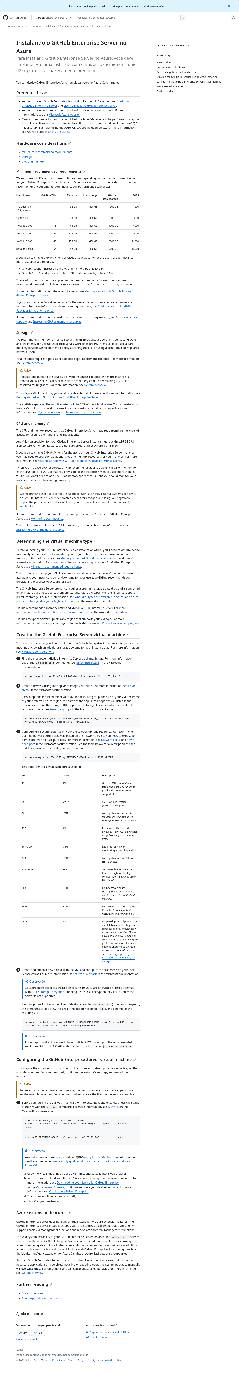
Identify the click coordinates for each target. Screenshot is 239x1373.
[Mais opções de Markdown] (189, 45)
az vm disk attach (86, 974)
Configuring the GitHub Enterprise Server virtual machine (76, 1059)
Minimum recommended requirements (47, 152)
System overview (32, 363)
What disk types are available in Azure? (100, 597)
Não (38, 1332)
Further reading (34, 1284)
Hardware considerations (43, 143)
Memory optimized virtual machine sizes (87, 558)
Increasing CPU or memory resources (57, 321)
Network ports (110, 740)
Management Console (50, 1187)
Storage (27, 157)
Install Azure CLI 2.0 (57, 132)
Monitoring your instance (47, 518)
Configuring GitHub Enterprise (68, 1191)
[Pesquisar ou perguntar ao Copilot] (131, 17)
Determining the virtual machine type (56, 541)
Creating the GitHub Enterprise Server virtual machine (72, 634)
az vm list (114, 1107)
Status (71, 1360)
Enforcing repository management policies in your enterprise (118, 957)
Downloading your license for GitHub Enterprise (88, 1182)
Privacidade (58, 1360)
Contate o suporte (98, 1337)
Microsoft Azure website (64, 114)
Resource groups (60, 709)
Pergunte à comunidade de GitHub (107, 1332)
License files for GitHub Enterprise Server (90, 105)
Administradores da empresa (24, 26)
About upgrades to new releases (42, 1298)
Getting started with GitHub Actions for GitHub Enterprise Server (57, 397)
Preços (82, 1360)
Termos (45, 1360)
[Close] (229, 6)
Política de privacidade (27, 1339)
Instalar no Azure (101, 26)
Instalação (50, 26)
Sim (23, 1332)
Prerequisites (31, 92)
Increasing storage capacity (83, 412)
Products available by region (120, 623)
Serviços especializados (101, 1360)
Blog (119, 1360)
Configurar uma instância (74, 26)
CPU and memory (33, 162)
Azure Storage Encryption (47, 992)
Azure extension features (43, 1212)
